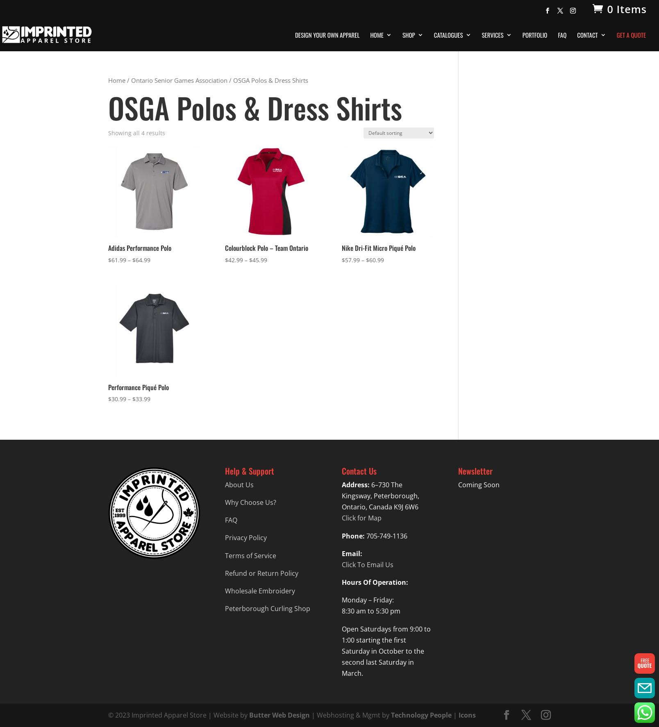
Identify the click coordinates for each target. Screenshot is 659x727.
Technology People (421, 715)
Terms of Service (250, 555)
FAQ (562, 35)
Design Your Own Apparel (327, 35)
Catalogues (448, 35)
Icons (467, 715)
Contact (587, 35)
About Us (239, 484)
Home (377, 35)
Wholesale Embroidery (260, 590)
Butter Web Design (279, 715)
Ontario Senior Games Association (179, 80)
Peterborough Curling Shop (267, 608)
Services (493, 35)
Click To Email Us (367, 564)
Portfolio (535, 35)
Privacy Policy (246, 537)
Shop (408, 35)
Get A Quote (631, 35)
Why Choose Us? (250, 502)
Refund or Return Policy (261, 573)
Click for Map (362, 518)
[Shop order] (399, 133)
